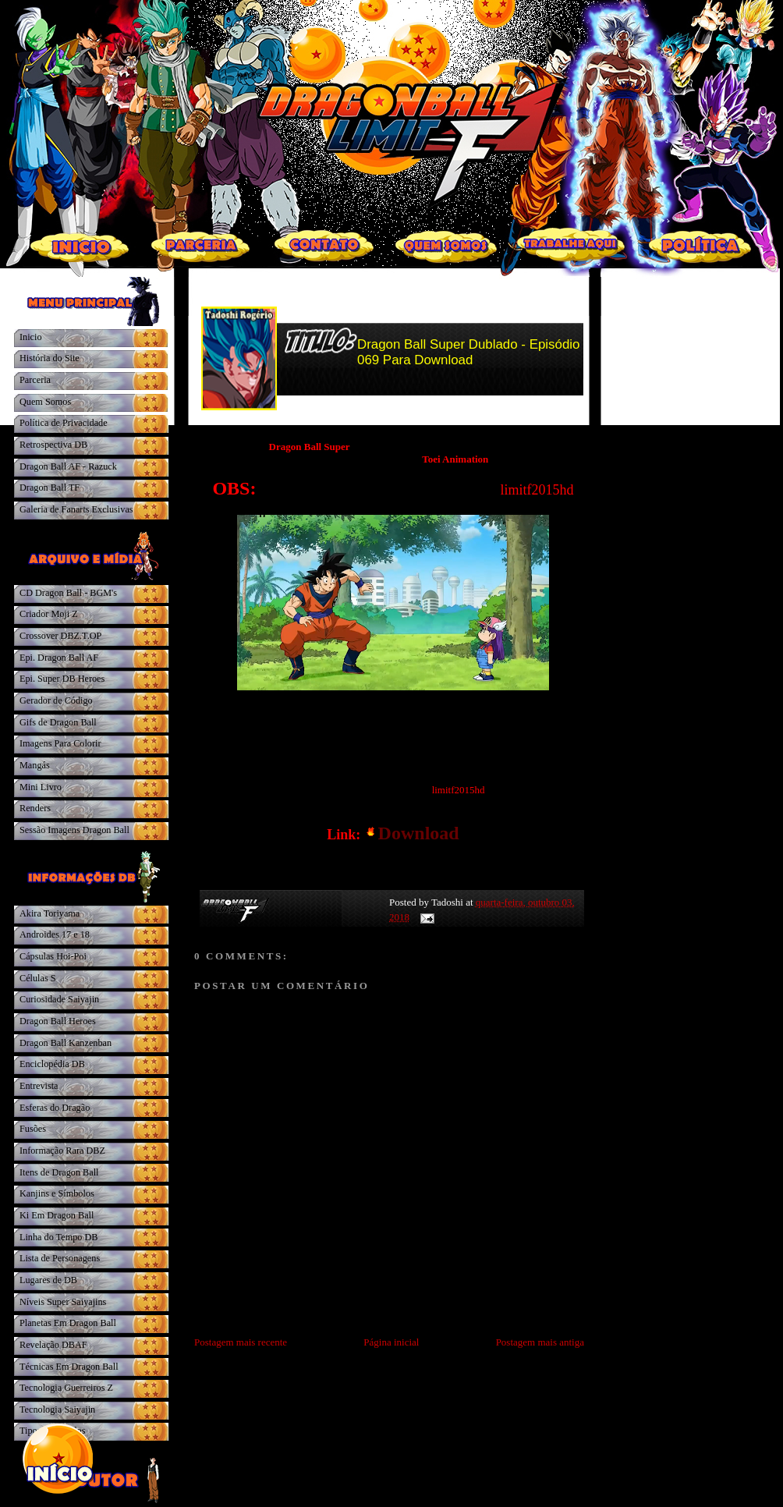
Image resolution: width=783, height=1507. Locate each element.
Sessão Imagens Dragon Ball (74, 829)
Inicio (30, 337)
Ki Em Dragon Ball (56, 1215)
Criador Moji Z (48, 613)
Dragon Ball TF (49, 487)
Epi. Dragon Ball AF (58, 657)
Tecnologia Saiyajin (57, 1409)
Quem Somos (45, 401)
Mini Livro (40, 787)
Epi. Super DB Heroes (62, 678)
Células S (37, 978)
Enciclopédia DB (52, 1063)
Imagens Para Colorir (60, 743)
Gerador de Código (56, 700)
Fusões (32, 1128)
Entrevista (38, 1085)
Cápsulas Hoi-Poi (53, 956)
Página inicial (391, 1342)
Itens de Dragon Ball (58, 1172)
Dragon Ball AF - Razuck (68, 466)
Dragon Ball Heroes (57, 1021)
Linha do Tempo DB (58, 1237)
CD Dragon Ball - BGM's (68, 592)
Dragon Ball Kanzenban (65, 1042)
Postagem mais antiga (540, 1342)
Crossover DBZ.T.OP (60, 635)
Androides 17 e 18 (54, 934)
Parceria (35, 379)
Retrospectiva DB (53, 444)
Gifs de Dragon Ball (58, 722)
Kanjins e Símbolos (56, 1193)
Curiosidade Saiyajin (59, 999)
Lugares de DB (48, 1280)
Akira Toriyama (49, 913)
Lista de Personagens (59, 1258)
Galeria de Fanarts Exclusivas (76, 509)
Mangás (34, 765)
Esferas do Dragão (54, 1107)
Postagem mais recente (240, 1342)
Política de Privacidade (63, 422)
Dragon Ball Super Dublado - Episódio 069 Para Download (468, 352)
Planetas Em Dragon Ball (67, 1322)
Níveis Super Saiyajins (62, 1301)
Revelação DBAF (53, 1344)
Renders (35, 808)
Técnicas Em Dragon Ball (69, 1366)
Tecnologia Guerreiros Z (66, 1387)
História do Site (49, 358)
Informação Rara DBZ (62, 1150)
